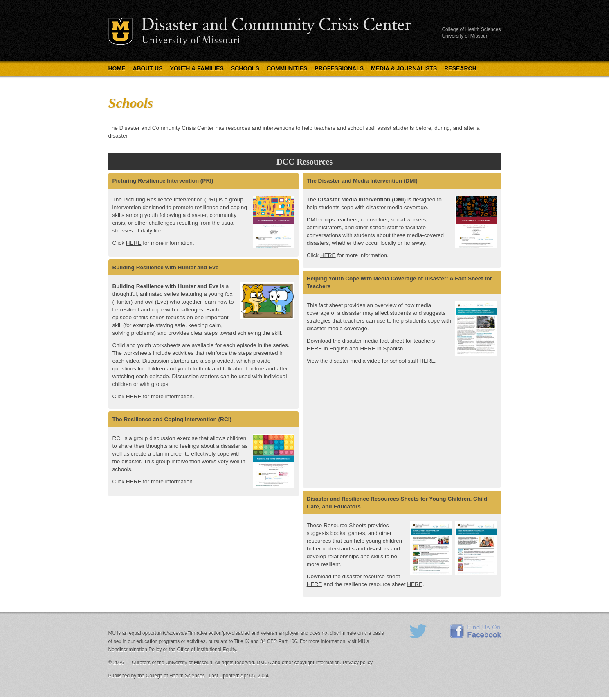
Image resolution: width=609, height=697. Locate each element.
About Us (147, 68)
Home (117, 68)
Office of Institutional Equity (206, 649)
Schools (245, 68)
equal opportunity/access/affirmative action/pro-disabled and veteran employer (214, 633)
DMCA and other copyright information (298, 662)
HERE (134, 243)
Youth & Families (196, 68)
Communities (287, 68)
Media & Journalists (404, 68)
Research (460, 68)
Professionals (339, 68)
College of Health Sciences (471, 29)
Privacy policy (358, 662)
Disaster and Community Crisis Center (276, 26)
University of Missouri (191, 40)
